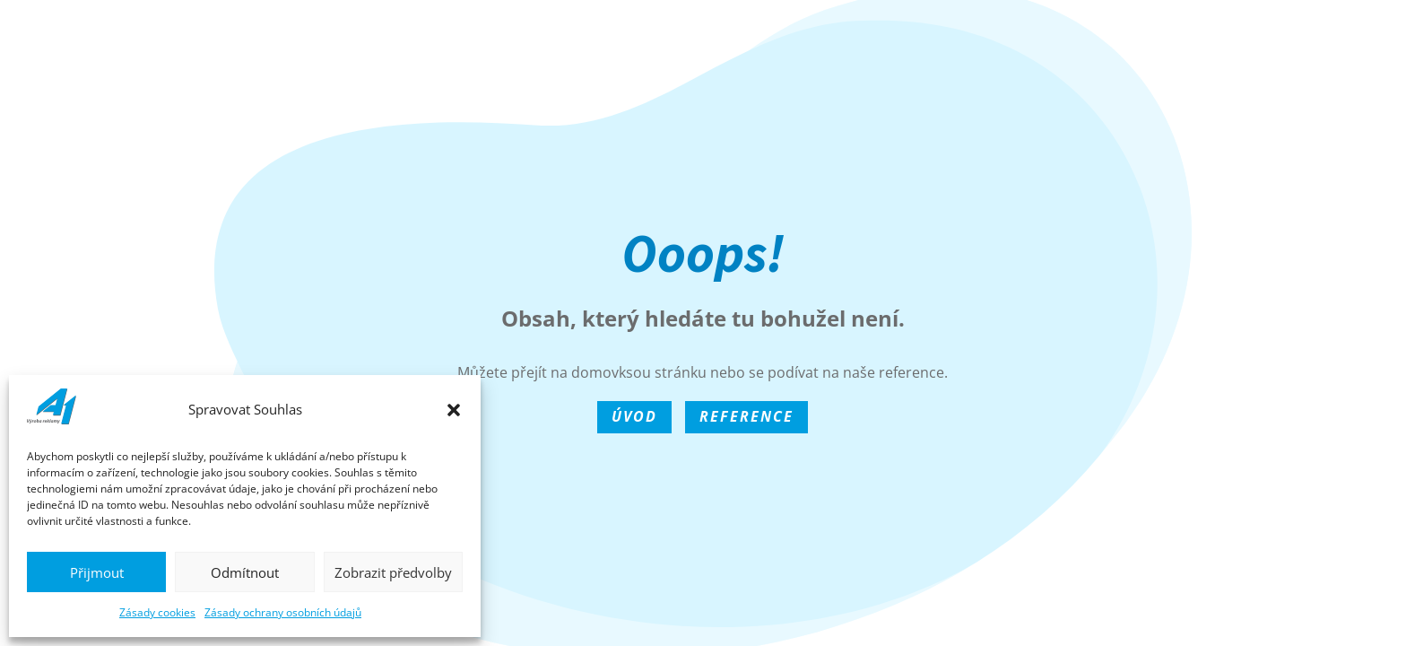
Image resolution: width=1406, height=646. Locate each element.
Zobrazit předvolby (393, 572)
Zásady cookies (157, 612)
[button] (454, 410)
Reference (746, 416)
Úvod (634, 416)
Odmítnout (245, 572)
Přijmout (97, 572)
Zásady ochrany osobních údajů (282, 612)
